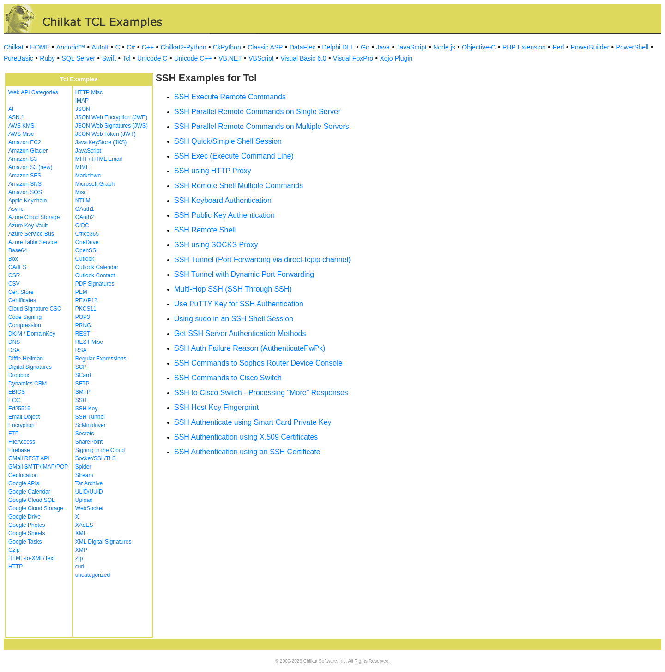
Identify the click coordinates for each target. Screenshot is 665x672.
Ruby (47, 58)
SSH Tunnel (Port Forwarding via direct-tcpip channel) (262, 259)
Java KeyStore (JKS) (101, 142)
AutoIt (100, 47)
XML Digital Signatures (103, 541)
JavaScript (412, 47)
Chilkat (14, 47)
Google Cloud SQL (31, 500)
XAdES (84, 525)
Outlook (84, 259)
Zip (79, 558)
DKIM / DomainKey (31, 333)
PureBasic (18, 58)
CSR (14, 275)
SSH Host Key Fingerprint (216, 407)
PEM (81, 292)
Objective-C (479, 47)
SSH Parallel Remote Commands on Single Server (257, 112)
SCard (83, 375)
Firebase (19, 450)
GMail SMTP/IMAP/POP (38, 467)
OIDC (82, 225)
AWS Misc (21, 134)
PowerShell (632, 47)
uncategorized (92, 575)
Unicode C (152, 58)
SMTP (83, 392)
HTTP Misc (89, 92)
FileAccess (21, 442)
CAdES (17, 267)
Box (13, 259)
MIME (82, 167)
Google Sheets (26, 533)
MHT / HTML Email (98, 159)
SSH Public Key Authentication (224, 215)
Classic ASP (265, 47)
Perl (558, 47)
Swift (109, 58)
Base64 (17, 250)
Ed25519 (19, 408)
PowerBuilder (590, 47)
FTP (13, 433)
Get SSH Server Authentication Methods (240, 333)
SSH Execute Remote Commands (230, 97)
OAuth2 (84, 217)
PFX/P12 (86, 300)
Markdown (88, 175)
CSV (14, 284)
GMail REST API (28, 458)
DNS (14, 342)
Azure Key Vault (28, 225)
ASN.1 (16, 117)
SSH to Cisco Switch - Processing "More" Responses (261, 393)
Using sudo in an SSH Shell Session (233, 319)
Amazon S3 (22, 159)
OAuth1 (84, 209)
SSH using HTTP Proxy (212, 171)
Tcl (126, 58)
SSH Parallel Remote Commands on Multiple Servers (261, 126)
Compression (24, 325)
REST (82, 333)
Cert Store (21, 292)
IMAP (82, 101)
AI (10, 109)
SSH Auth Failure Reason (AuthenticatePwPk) (249, 348)
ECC (14, 400)
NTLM (83, 200)
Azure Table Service (33, 242)
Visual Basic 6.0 (303, 58)
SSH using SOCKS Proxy (216, 245)
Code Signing (25, 317)
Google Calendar (29, 492)
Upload (84, 500)
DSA (14, 350)
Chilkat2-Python (183, 47)
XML (81, 533)
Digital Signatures (30, 367)
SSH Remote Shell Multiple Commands (238, 185)
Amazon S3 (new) (30, 167)
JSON (82, 109)
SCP (81, 367)
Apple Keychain (27, 200)
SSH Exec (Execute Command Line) (234, 156)
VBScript (260, 58)
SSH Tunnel (90, 417)
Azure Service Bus (31, 234)
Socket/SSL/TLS (95, 458)
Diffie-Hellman (25, 358)
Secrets (84, 433)
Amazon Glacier (28, 150)
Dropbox (18, 375)
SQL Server (79, 58)
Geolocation (23, 475)
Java (383, 47)
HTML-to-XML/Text (31, 558)
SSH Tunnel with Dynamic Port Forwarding (244, 274)
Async (16, 209)
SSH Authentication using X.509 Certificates (246, 437)
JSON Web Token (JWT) (105, 134)
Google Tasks (25, 541)
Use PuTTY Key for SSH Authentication (238, 304)
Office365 (87, 234)
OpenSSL (87, 250)
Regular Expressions (101, 358)
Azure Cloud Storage (34, 217)
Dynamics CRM (27, 383)
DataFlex (302, 47)
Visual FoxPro (353, 58)
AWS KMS (21, 125)
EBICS (16, 392)
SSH (81, 400)
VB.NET (230, 58)
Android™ (70, 47)
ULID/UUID (89, 492)
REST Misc (89, 342)
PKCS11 (86, 308)
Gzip (14, 550)
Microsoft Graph (95, 184)
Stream (84, 475)
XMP (81, 550)
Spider (83, 467)
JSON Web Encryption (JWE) (111, 117)
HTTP (15, 566)
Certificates (22, 300)
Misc (81, 192)
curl (79, 566)
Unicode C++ (193, 58)
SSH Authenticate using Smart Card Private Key (253, 422)
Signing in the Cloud (100, 450)
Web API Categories (33, 92)
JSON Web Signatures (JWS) (111, 125)
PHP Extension (524, 47)
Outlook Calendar (96, 267)
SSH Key (86, 408)
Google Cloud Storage (35, 508)
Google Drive (24, 516)
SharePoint (89, 442)
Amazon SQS (25, 192)
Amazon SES (24, 175)
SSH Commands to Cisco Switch (228, 378)
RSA (81, 350)
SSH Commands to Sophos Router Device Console (258, 363)
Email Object (24, 417)
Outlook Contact (95, 275)
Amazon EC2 (24, 142)
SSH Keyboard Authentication (223, 200)
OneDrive (87, 242)
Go (365, 47)
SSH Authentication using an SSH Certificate (247, 452)
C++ (148, 47)
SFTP (82, 383)
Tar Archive (89, 483)
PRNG (83, 325)
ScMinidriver (90, 425)
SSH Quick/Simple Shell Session (228, 141)
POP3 (82, 317)
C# (131, 47)
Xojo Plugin (396, 58)
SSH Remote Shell (205, 230)
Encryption (21, 425)
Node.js (444, 47)
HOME (39, 47)
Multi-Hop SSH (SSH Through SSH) (233, 289)
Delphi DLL (338, 47)
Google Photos (26, 525)
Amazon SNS (25, 184)
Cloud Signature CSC (34, 308)
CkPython (227, 47)
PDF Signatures (95, 284)
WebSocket (89, 508)
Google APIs (23, 483)
